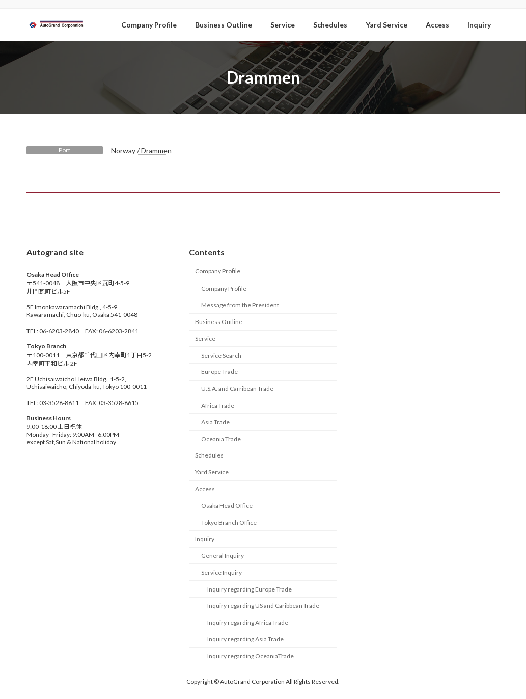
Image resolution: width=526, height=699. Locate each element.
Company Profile (217, 270)
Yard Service (212, 472)
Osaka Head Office (227, 505)
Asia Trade (215, 421)
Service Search (221, 355)
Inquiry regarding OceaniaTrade (250, 655)
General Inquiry (222, 555)
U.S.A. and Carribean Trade (237, 388)
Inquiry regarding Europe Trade (249, 589)
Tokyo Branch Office (229, 522)
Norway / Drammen (141, 150)
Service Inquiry (221, 572)
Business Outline (218, 322)
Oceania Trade (221, 438)
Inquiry (204, 539)
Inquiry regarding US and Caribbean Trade (263, 605)
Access (205, 489)
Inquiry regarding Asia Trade (245, 639)
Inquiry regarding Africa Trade (247, 622)
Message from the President (240, 305)
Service (205, 338)
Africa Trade (217, 405)
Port (64, 150)
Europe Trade (219, 371)
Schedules (209, 455)
